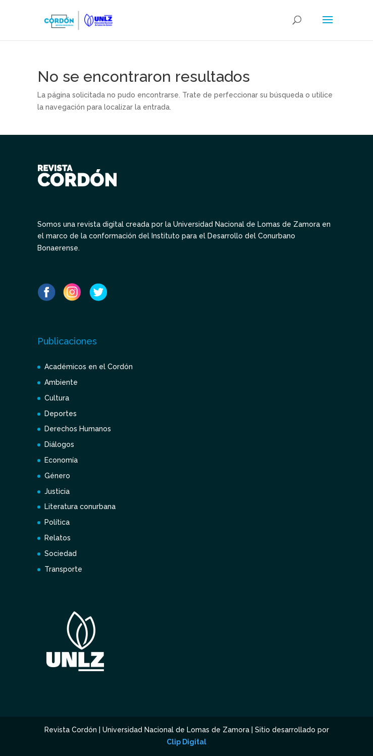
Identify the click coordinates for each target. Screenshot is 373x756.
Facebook (46, 292)
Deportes (60, 414)
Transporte (63, 569)
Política (57, 522)
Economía (61, 460)
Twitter (98, 292)
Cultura (56, 398)
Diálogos (59, 444)
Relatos (57, 538)
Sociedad (60, 553)
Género (57, 476)
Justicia (57, 491)
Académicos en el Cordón (88, 367)
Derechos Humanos (77, 429)
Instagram (72, 292)
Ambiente (61, 382)
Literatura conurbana (80, 506)
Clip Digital (186, 742)
